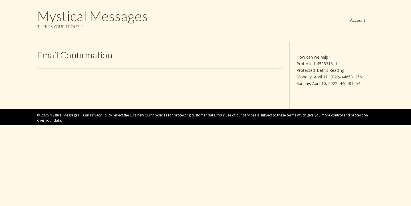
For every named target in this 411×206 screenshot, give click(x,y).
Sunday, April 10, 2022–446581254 (328, 83)
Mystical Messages (92, 16)
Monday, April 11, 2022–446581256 (329, 77)
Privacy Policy (101, 115)
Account (357, 20)
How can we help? (313, 57)
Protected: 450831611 (317, 63)
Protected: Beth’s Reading (320, 70)
